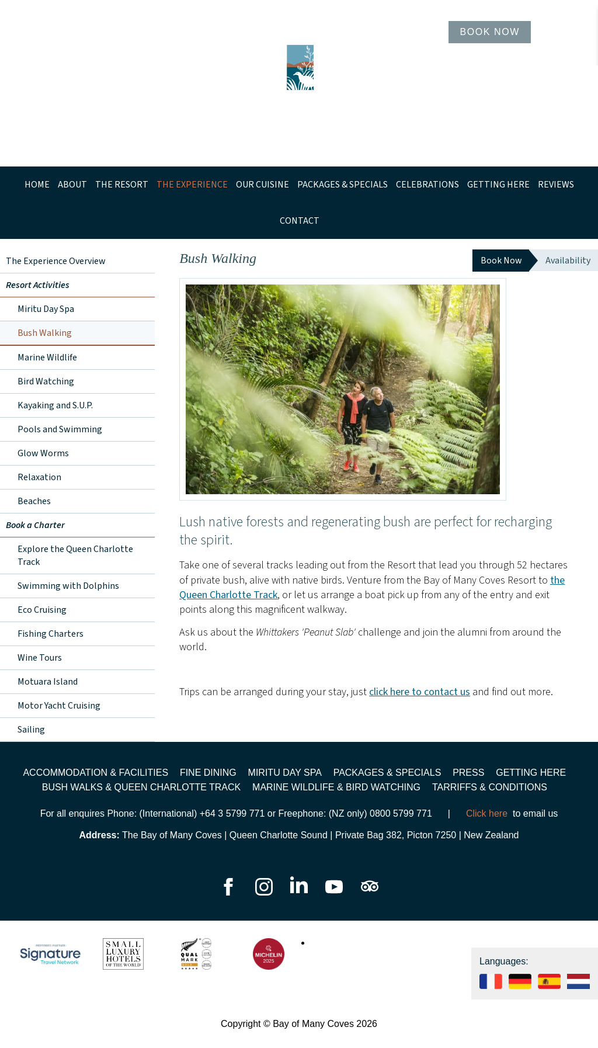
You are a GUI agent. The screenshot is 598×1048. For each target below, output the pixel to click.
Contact (299, 220)
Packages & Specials (342, 184)
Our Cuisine (262, 184)
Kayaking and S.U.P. (55, 405)
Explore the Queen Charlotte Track (75, 555)
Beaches (34, 501)
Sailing (31, 729)
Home (37, 184)
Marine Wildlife (47, 357)
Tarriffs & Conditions (489, 787)
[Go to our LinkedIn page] (300, 892)
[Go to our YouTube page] (335, 892)
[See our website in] (578, 986)
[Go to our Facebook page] (228, 892)
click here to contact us (419, 692)
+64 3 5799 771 (232, 813)
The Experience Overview (56, 261)
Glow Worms (43, 453)
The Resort (121, 184)
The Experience (192, 184)
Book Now (490, 32)
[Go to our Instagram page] (265, 892)
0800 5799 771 (401, 813)
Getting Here (498, 184)
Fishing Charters (51, 633)
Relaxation (39, 477)
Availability (567, 260)
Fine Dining (208, 773)
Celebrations (427, 184)
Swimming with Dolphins (68, 585)
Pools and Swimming (60, 429)
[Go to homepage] (299, 83)
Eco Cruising (42, 609)
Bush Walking (45, 333)
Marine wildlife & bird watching (336, 787)
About (72, 184)
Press (468, 773)
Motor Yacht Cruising (59, 705)
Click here (486, 813)
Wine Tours (40, 657)
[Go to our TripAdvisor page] (369, 892)
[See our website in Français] (490, 986)
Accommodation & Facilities (95, 773)
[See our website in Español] (549, 986)
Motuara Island (48, 681)
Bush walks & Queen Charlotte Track (141, 787)
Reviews (556, 184)
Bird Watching (46, 381)
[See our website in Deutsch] (520, 986)
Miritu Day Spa (46, 309)
